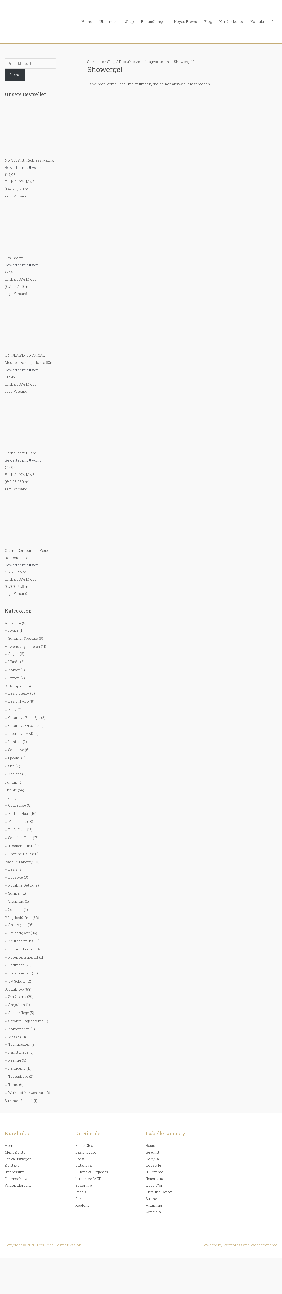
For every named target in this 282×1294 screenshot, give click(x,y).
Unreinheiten (20, 971)
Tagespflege (19, 1074)
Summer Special (19, 1099)
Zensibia (15, 908)
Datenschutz (16, 1177)
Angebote (13, 623)
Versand (21, 196)
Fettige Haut (19, 812)
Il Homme (154, 1170)
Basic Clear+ (19, 693)
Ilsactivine (155, 1177)
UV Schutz (17, 980)
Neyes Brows (185, 21)
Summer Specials (23, 638)
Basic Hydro (18, 701)
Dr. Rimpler (14, 685)
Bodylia (152, 1157)
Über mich (108, 21)
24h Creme (17, 995)
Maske (14, 1035)
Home (86, 21)
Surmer (14, 892)
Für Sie (11, 789)
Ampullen (16, 1003)
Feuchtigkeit (19, 931)
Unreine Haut (20, 853)
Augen (13, 653)
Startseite (95, 61)
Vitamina (16, 900)
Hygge (14, 630)
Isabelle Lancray (19, 861)
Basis (12, 868)
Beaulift (152, 1150)
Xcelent (15, 773)
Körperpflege (19, 1027)
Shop (129, 21)
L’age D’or (154, 1183)
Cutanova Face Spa (24, 717)
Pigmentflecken (22, 947)
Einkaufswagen (18, 1157)
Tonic (13, 1082)
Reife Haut (17, 828)
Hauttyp (12, 797)
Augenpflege (19, 1011)
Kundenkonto (231, 21)
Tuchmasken (19, 1042)
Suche (15, 75)
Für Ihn (11, 781)
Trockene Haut (21, 845)
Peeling (15, 1058)
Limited (15, 741)
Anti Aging (17, 923)
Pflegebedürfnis (19, 916)
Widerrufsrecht (18, 1183)
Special (14, 757)
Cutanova (83, 1163)
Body (12, 709)
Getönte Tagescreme (26, 1019)
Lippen (14, 677)
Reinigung (17, 1066)
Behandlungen (154, 21)
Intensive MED (21, 733)
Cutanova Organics (24, 725)
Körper (14, 669)
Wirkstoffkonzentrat (26, 1090)
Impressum (15, 1170)
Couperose (17, 804)
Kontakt (257, 21)
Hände (14, 661)
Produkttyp (14, 988)
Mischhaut (17, 820)
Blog (208, 21)
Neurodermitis (21, 939)
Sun (11, 765)
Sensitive (16, 749)
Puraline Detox (21, 884)
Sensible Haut (20, 837)
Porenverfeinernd (23, 956)
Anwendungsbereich (23, 646)
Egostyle (16, 876)
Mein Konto (15, 1150)
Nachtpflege (19, 1050)
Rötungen (16, 963)
